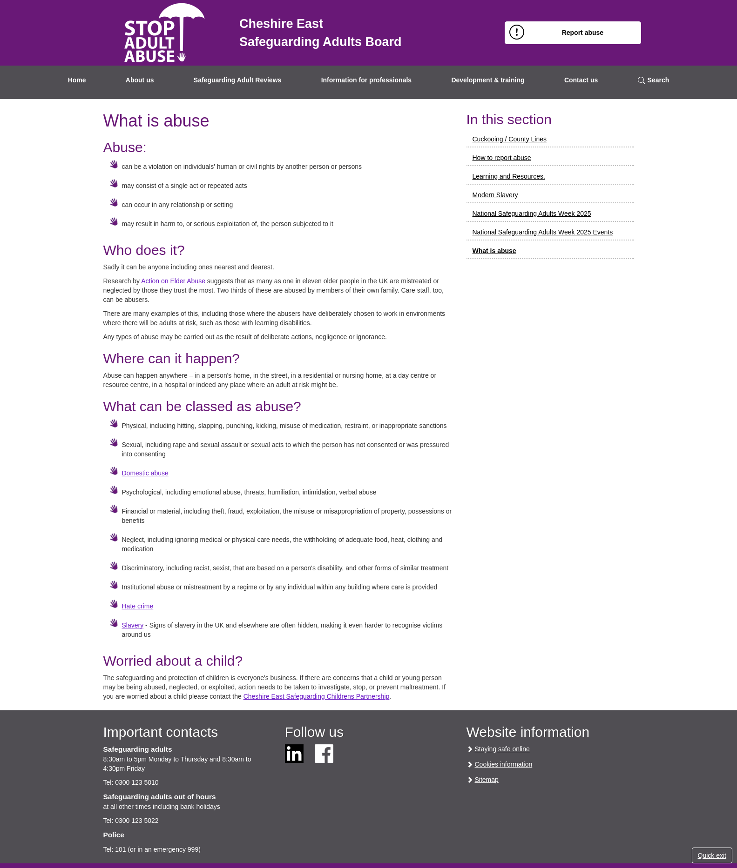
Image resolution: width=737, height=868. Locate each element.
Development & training (487, 80)
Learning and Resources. (509, 176)
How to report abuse (502, 157)
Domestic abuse (145, 473)
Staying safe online (502, 749)
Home (77, 80)
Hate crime (138, 606)
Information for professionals (366, 80)
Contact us (581, 80)
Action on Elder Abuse (173, 281)
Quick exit (712, 855)
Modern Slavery (495, 195)
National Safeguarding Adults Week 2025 (532, 213)
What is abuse (494, 250)
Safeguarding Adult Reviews (238, 80)
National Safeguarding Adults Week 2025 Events (543, 232)
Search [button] (653, 80)
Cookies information (504, 764)
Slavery (133, 625)
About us (140, 80)
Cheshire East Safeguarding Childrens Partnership (316, 696)
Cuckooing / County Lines (510, 139)
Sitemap (487, 779)
